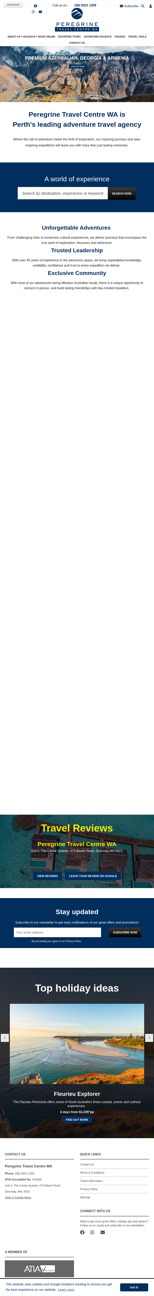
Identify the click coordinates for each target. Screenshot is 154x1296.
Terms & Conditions (92, 1172)
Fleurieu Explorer (77, 1094)
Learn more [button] (66, 1289)
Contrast (13, 4)
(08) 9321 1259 (85, 5)
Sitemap (85, 1197)
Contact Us (87, 1164)
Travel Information (91, 1180)
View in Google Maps (18, 1197)
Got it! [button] (134, 1287)
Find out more (77, 1119)
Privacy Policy (73, 941)
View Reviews (47, 876)
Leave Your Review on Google (93, 876)
